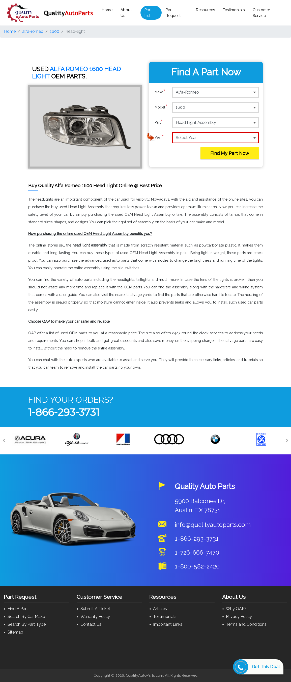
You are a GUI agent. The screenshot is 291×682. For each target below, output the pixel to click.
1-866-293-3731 (63, 412)
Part (159, 122)
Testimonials (234, 10)
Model (161, 107)
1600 (54, 31)
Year (159, 137)
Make (160, 92)
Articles (160, 608)
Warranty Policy (95, 616)
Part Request (173, 13)
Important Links (167, 624)
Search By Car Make (26, 616)
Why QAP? (236, 608)
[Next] (287, 440)
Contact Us (90, 624)
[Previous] (3, 440)
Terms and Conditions (246, 624)
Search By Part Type (27, 624)
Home (107, 10)
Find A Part (18, 608)
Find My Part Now (229, 153)
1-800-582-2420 (197, 566)
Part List (148, 13)
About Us (126, 13)
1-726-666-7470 (197, 552)
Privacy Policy (239, 616)
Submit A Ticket (95, 608)
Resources (205, 10)
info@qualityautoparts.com (213, 524)
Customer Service (261, 13)
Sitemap (15, 632)
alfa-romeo (32, 31)
